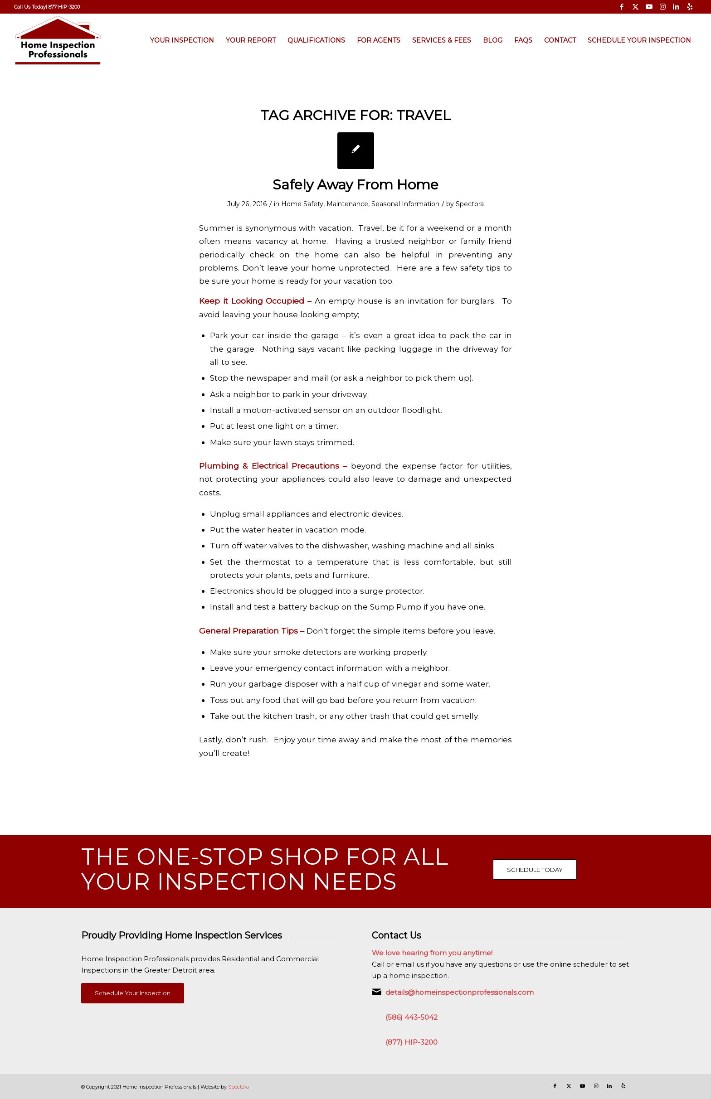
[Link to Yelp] (690, 7)
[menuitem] (47, 7)
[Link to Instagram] (662, 7)
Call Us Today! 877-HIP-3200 (47, 7)
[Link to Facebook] (621, 7)
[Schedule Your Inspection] (132, 993)
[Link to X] (635, 7)
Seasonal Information (405, 204)
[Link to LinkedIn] (676, 7)
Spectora (470, 204)
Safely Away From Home (355, 184)
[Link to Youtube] (649, 7)
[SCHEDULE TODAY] (535, 869)
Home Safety (302, 204)
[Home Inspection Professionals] (58, 40)
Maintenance (347, 204)
